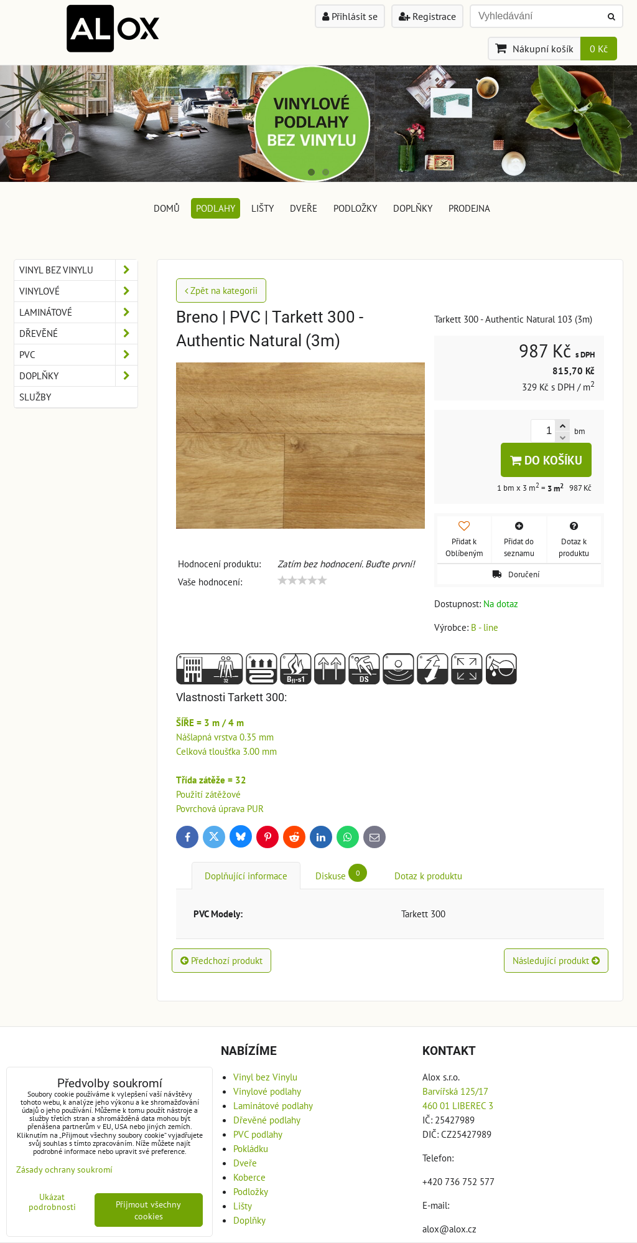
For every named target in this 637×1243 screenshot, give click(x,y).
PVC (78, 354)
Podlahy (215, 208)
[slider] (302, 580)
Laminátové (78, 312)
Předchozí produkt (221, 960)
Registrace (427, 16)
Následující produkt (556, 960)
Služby (35, 396)
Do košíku (546, 460)
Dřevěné (78, 333)
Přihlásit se (350, 16)
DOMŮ (167, 208)
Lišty (262, 208)
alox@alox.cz (449, 1228)
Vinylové (78, 291)
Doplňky (412, 208)
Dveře (303, 208)
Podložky (355, 208)
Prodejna (469, 208)
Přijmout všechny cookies (148, 1210)
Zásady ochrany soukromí (64, 1169)
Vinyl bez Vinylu (78, 270)
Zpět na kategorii (221, 290)
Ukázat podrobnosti (52, 1202)
